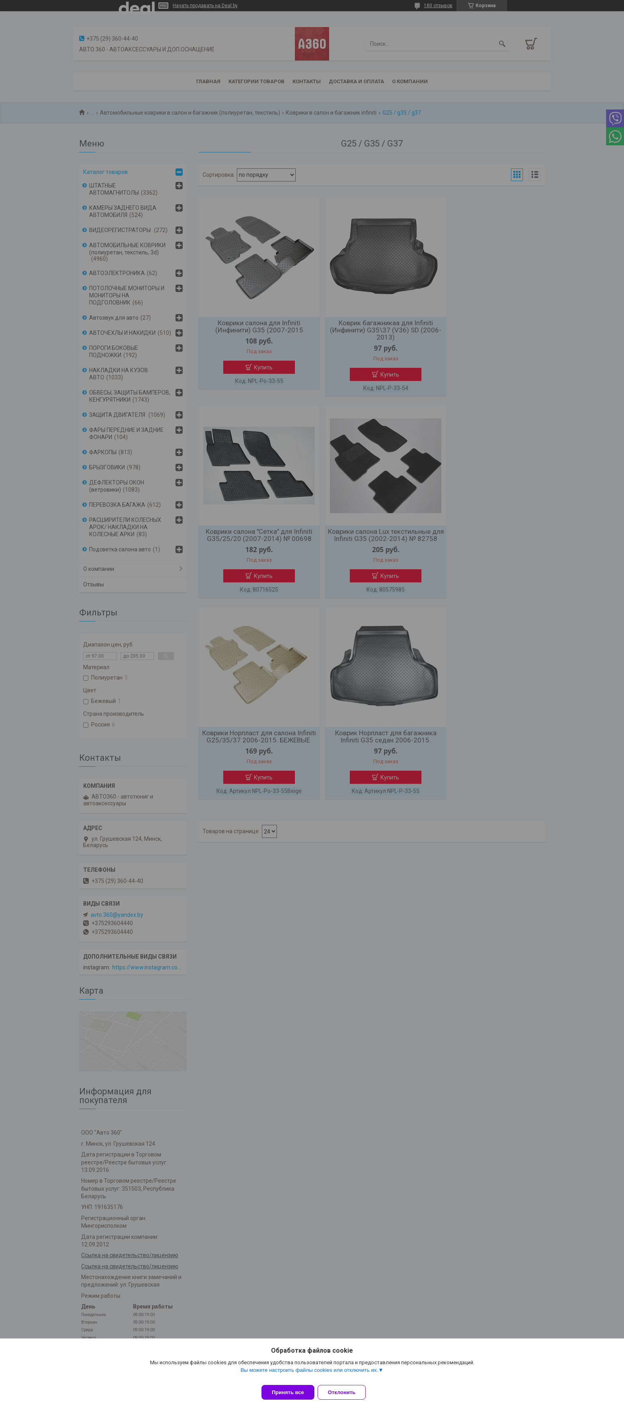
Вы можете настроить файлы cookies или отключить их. (309, 1375)
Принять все (288, 1392)
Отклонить (346, 1392)
